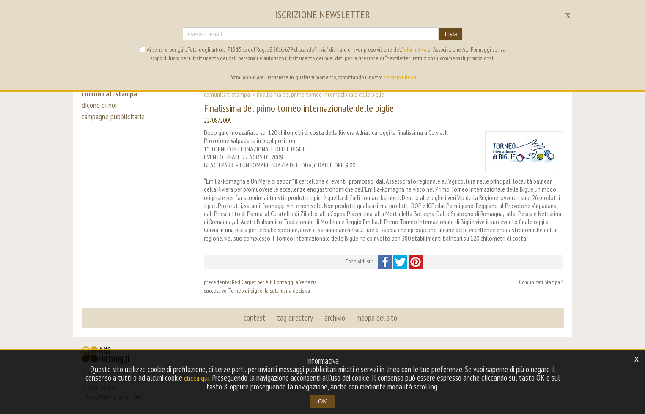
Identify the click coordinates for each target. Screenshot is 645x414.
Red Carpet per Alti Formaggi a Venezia (274, 282)
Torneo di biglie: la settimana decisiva (269, 290)
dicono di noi (98, 107)
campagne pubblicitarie (113, 119)
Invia (451, 34)
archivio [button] (334, 318)
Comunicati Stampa (227, 94)
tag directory (295, 318)
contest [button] (255, 318)
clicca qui (196, 378)
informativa (414, 49)
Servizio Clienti (400, 77)
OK (322, 401)
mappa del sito (376, 318)
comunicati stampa (111, 94)
